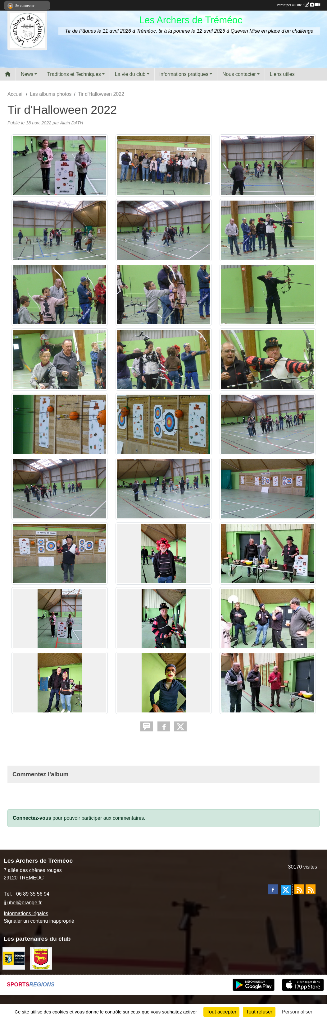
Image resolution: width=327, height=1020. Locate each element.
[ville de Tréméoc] (41, 958)
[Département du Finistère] (13, 958)
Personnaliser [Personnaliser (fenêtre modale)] (297, 1011)
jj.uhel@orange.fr (23, 902)
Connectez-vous (32, 818)
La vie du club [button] (130, 74)
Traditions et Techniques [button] (74, 74)
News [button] (27, 74)
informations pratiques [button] (184, 74)
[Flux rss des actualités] (299, 889)
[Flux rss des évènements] (311, 889)
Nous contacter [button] (239, 74)
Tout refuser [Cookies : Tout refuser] (259, 1011)
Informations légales (26, 913)
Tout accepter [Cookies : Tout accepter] (221, 1011)
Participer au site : (298, 5)
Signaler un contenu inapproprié (39, 921)
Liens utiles (282, 74)
